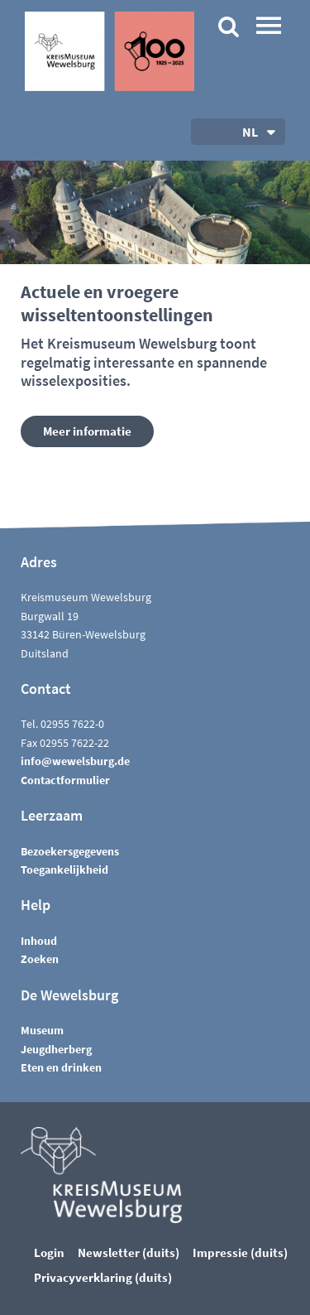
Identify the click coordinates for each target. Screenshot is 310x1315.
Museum (42, 1030)
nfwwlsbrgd (75, 761)
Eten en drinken (61, 1067)
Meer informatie (87, 431)
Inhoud (39, 940)
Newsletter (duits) (128, 1252)
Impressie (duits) (240, 1252)
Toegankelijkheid (64, 869)
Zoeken (40, 958)
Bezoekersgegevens (70, 851)
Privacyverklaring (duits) (103, 1277)
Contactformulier (65, 780)
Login (49, 1252)
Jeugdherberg (56, 1049)
